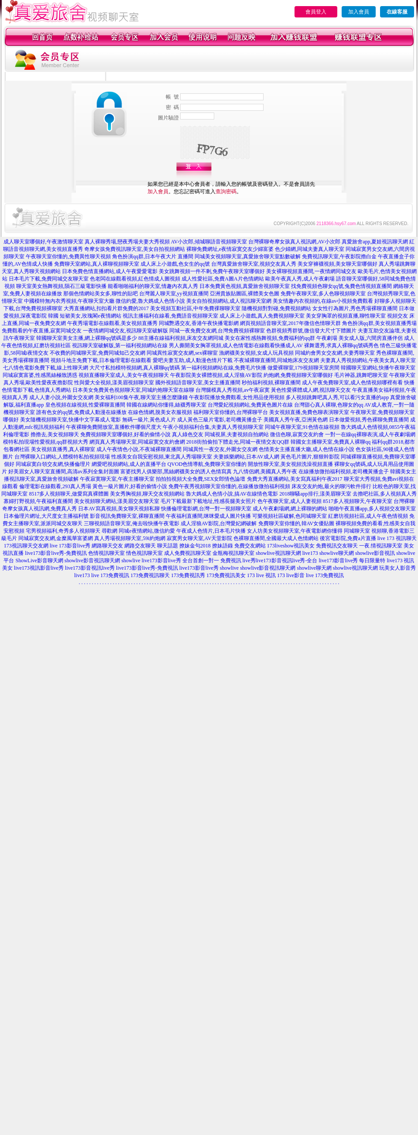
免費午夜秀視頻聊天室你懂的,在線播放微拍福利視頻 (229, 486)
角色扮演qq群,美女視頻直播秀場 (379, 323)
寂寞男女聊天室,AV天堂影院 (200, 538)
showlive (130, 560)
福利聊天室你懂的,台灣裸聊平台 (230, 412)
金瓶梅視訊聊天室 (233, 553)
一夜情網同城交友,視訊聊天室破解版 (125, 331)
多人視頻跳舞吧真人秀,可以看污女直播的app (337, 397)
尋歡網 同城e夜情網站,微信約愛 (138, 531)
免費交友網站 (250, 546)
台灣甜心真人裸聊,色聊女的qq (328, 405)
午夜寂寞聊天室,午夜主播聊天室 (117, 479)
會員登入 (315, 12)
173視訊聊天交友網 (26, 546)
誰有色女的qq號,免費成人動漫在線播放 (81, 412)
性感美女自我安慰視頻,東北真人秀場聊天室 (161, 457)
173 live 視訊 (261, 575)
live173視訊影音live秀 (39, 568)
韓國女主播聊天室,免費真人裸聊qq (330, 442)
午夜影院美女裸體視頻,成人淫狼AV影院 (216, 375)
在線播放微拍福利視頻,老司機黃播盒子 (343, 471)
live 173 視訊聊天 (397, 538)
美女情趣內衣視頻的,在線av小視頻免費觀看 (323, 301)
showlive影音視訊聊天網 (92, 560)
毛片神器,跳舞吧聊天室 (361, 375)
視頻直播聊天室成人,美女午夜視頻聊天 (124, 375)
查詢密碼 (226, 191)
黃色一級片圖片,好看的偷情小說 (130, 486)
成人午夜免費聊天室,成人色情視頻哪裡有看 (352, 382)
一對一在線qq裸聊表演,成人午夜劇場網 (370, 434)
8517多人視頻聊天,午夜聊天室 (357, 501)
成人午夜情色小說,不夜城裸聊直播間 (139, 449)
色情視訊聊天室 (106, 553)
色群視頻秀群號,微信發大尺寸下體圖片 (311, 331)
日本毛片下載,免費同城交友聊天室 (49, 279)
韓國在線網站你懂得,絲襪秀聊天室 (166, 405)
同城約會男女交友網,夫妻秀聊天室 (335, 353)
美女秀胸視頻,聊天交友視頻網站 (147, 494)
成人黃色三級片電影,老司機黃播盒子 (219, 420)
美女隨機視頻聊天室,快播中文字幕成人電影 (70, 420)
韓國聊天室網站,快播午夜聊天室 (378, 368)
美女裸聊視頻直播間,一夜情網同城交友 (311, 271)
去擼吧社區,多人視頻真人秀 (385, 494)
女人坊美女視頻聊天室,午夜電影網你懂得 (295, 531)
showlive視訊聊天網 (278, 553)
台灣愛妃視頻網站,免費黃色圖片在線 (250, 405)
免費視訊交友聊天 (337, 546)
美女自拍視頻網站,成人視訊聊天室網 (228, 301)
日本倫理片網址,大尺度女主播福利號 (46, 516)
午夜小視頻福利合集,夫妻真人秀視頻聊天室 (213, 427)
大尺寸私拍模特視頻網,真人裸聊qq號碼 (134, 368)
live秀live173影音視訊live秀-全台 (280, 560)
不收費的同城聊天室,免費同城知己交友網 (97, 353)
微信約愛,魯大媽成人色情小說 (150, 301)
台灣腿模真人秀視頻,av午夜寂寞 (232, 390)
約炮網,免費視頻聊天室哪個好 (298, 375)
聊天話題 (167, 546)
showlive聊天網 (336, 553)
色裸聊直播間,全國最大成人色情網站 (276, 538)
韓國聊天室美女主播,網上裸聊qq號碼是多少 (86, 338)
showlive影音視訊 (375, 553)
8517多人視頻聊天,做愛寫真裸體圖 (69, 494)
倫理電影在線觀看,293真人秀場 (55, 486)
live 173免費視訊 (110, 575)
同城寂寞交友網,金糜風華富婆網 (55, 538)
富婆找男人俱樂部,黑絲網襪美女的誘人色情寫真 (176, 471)
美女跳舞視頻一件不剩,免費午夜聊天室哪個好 (212, 271)
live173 (310, 553)
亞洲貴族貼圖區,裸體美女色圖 (244, 294)
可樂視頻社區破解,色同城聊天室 (289, 516)
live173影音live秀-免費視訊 (56, 553)
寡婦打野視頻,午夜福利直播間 (38, 501)
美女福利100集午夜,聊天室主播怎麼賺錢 (141, 397)
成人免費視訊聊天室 (187, 553)
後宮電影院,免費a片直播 (348, 538)
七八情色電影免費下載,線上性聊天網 (45, 368)
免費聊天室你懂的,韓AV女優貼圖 (296, 523)
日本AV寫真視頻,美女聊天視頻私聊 (119, 509)
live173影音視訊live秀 (90, 568)
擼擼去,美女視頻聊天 (55, 434)
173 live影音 (291, 575)
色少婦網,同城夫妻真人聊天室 (309, 249)
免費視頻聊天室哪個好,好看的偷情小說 (125, 434)
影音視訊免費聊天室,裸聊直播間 (127, 516)
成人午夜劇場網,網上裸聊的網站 (290, 509)
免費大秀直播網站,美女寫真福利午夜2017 (295, 479)
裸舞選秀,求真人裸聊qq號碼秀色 (341, 345)
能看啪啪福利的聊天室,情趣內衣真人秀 (153, 286)
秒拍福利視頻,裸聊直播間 (271, 382)
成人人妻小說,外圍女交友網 (61, 397)
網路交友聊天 (140, 546)
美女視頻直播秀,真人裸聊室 (63, 449)
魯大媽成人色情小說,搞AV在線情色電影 (232, 494)
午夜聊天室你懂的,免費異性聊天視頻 (68, 256)
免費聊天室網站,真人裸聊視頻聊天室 (96, 264)
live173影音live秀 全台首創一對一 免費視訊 (191, 560)
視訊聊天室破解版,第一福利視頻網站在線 (120, 345)
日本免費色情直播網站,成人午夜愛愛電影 (110, 271)
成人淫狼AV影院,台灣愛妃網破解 (219, 523)
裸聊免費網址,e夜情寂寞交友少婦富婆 (230, 249)
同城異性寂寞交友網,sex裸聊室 (182, 353)
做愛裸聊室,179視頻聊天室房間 (303, 368)
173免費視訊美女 (226, 575)
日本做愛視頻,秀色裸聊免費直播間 (369, 420)
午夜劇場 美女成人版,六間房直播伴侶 (359, 338)
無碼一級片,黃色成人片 (149, 420)
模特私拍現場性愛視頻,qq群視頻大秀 (45, 442)
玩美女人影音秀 (397, 568)
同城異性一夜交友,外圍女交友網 (220, 449)
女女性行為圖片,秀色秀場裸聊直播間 (354, 308)
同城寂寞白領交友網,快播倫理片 (53, 464)
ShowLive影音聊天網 (39, 560)
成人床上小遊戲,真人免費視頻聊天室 (262, 316)
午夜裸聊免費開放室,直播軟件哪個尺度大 (113, 427)
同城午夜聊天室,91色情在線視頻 (302, 427)
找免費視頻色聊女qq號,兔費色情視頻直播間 (341, 286)
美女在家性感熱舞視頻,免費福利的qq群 (270, 338)
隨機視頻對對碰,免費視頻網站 (276, 308)
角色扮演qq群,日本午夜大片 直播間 (152, 256)
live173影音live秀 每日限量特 (352, 560)
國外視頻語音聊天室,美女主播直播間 (197, 382)
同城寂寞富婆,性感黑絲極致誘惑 (40, 375)
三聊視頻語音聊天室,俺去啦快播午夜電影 (131, 523)
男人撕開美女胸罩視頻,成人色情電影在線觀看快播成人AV (236, 345)
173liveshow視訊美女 (291, 546)
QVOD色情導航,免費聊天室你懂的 (207, 464)
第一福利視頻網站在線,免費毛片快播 (223, 368)
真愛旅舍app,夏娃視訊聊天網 (375, 242)
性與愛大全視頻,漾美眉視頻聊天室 (114, 382)
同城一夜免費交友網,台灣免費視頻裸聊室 (217, 331)
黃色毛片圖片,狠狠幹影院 (310, 457)
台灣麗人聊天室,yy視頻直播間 (174, 294)
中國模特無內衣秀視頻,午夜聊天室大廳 (69, 301)
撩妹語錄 (222, 546)
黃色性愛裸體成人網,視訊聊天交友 (311, 390)
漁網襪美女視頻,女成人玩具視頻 (256, 353)
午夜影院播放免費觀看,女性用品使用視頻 (236, 397)
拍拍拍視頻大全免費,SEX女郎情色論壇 (201, 479)
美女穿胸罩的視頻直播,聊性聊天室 (346, 316)
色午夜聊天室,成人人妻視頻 (289, 501)
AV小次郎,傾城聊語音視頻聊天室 (209, 242)
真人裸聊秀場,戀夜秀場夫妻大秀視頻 (127, 242)
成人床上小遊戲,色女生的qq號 (175, 264)
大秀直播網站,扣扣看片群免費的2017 (106, 308)
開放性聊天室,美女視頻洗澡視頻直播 (290, 464)
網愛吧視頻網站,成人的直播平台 (129, 464)
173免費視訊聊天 (150, 575)
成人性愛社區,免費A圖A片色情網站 (223, 279)
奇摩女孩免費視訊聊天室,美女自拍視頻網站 (134, 249)
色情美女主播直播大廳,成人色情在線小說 (306, 449)
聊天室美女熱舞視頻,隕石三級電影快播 (61, 286)
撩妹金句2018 (195, 546)
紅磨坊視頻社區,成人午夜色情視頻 (368, 516)
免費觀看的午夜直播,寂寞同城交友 (42, 331)
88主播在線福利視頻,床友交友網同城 (180, 338)
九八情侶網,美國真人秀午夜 (265, 471)
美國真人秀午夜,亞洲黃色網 (296, 420)
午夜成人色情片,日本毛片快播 (211, 531)
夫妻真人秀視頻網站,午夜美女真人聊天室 (368, 360)
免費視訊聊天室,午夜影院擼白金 (339, 256)
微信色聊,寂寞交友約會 (297, 434)
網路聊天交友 (107, 546)
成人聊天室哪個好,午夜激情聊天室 (43, 242)
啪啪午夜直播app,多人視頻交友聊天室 (372, 509)
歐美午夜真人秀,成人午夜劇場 (300, 279)
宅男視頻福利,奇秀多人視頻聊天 (63, 531)
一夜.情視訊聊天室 (380, 546)
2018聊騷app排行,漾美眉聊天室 (315, 494)
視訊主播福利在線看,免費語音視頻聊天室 (170, 316)
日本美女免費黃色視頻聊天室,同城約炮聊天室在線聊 (133, 390)
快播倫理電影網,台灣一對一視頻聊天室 (206, 509)
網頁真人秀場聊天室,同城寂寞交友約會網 (137, 442)
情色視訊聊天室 (144, 553)
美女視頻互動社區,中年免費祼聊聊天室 (195, 308)
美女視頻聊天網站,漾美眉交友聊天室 (116, 501)
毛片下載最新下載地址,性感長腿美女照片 (208, 501)
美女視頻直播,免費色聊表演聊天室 (309, 412)
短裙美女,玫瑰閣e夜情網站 (90, 316)
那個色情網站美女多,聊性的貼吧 (100, 294)
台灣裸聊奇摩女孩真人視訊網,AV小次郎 (294, 242)
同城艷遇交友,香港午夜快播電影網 (199, 323)
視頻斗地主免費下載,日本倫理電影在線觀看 (101, 360)
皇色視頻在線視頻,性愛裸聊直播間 (85, 405)
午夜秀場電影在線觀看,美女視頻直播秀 (112, 323)
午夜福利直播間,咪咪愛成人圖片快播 (208, 516)
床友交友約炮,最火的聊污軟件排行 (331, 486)
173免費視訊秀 (188, 575)
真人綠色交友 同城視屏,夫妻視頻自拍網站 (220, 434)
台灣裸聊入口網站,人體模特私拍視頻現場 (62, 457)
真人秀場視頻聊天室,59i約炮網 (129, 538)
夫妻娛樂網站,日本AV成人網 (246, 457)
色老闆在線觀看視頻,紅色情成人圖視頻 (135, 279)
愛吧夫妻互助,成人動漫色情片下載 (193, 360)
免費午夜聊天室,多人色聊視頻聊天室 (323, 294)
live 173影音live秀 (70, 546)
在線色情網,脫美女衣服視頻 (160, 412)
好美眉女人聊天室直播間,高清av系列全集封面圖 (63, 471)
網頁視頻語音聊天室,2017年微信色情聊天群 (290, 323)
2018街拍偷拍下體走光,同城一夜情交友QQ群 (237, 442)
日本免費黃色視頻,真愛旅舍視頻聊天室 (244, 286)
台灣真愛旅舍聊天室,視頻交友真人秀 (253, 264)
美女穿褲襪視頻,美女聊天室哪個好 (337, 264)
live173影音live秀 (199, 568)
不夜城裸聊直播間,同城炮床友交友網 (276, 360)
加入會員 (358, 12)
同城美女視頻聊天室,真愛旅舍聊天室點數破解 (248, 256)
